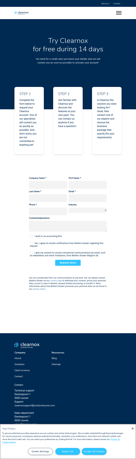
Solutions (19, 364)
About (17, 358)
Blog (54, 358)
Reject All (67, 451)
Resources (58, 352)
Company (19, 352)
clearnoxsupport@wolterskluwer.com (34, 405)
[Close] (132, 428)
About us (105, 3)
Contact (116, 3)
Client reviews (22, 370)
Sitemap (56, 364)
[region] (68, 441)
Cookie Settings (40, 451)
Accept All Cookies (94, 451)
